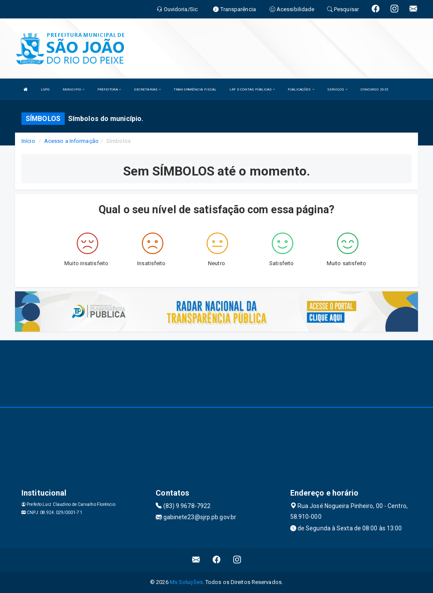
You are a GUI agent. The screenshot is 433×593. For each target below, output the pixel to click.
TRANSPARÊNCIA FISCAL (195, 89)
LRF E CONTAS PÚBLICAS (252, 89)
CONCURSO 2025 (374, 89)
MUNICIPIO (73, 89)
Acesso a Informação (71, 141)
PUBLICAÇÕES (301, 89)
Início (28, 141)
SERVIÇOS (337, 89)
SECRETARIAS (147, 89)
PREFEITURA (109, 89)
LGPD (45, 89)
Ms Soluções (186, 582)
